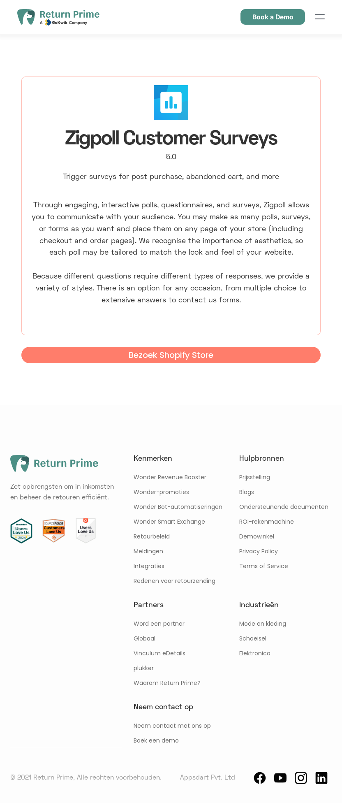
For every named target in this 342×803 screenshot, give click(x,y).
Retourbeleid (152, 536)
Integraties (149, 566)
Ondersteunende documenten (283, 507)
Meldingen (148, 551)
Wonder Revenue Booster (170, 477)
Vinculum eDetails (159, 653)
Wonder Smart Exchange (169, 522)
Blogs (246, 492)
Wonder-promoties (161, 492)
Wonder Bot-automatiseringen (178, 507)
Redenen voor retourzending (174, 581)
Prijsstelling (254, 477)
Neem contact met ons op (172, 726)
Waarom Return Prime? (167, 683)
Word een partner (159, 624)
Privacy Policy (258, 551)
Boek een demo (156, 740)
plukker (144, 668)
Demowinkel (256, 536)
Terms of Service (263, 566)
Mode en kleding (262, 624)
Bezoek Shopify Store (171, 355)
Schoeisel (252, 638)
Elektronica (254, 653)
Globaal (144, 638)
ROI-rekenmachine (266, 522)
